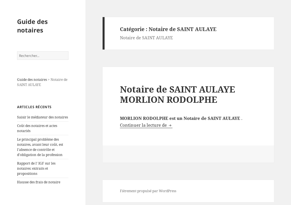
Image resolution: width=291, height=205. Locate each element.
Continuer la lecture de (146, 125)
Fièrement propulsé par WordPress (148, 190)
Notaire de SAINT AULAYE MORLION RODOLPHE (177, 94)
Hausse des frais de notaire (38, 182)
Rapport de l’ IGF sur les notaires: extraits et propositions (36, 168)
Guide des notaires (32, 25)
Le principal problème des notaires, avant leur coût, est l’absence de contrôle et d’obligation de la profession (40, 147)
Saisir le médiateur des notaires (42, 117)
